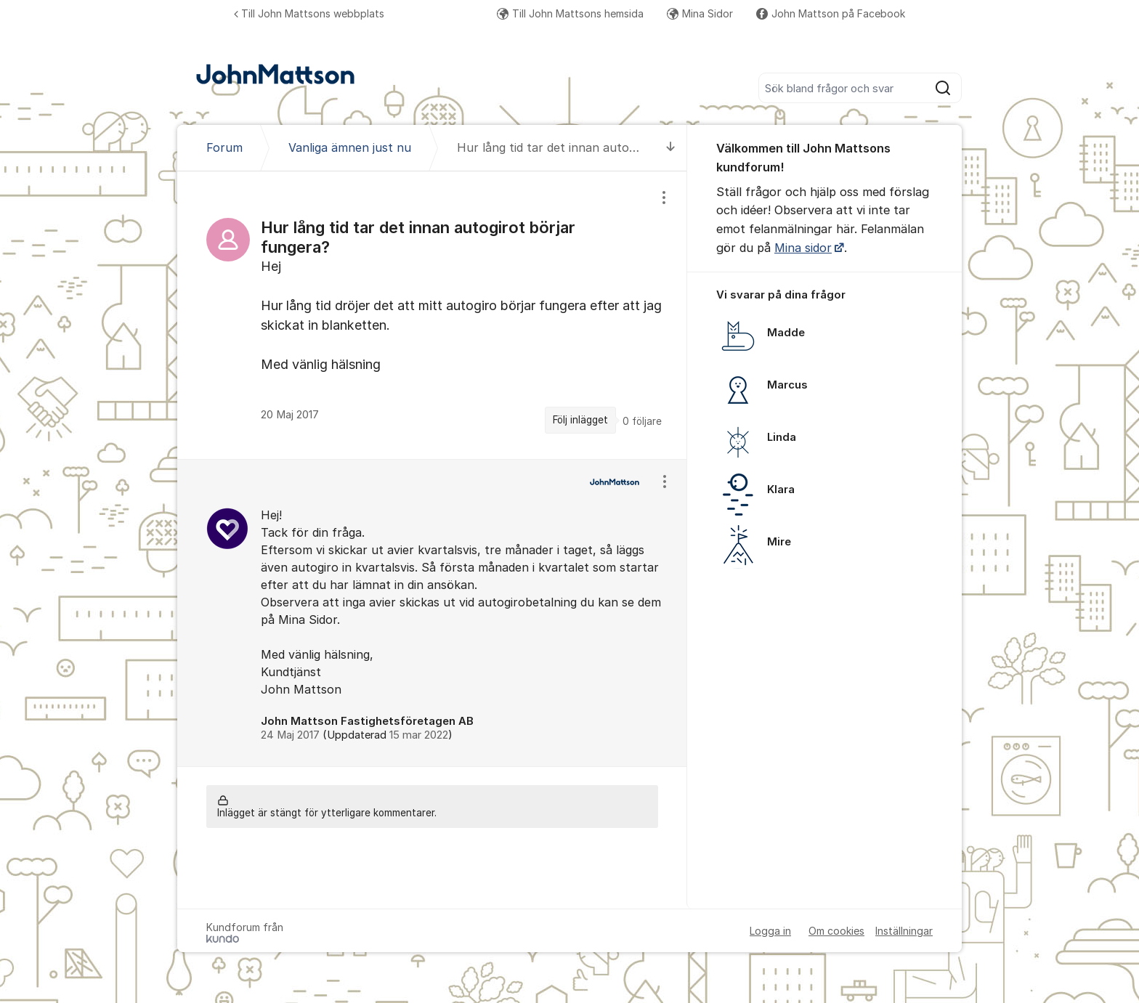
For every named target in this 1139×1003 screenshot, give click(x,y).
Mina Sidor (700, 13)
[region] (432, 315)
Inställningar (904, 931)
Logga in (770, 931)
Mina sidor (803, 247)
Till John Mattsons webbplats (309, 13)
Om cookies (836, 931)
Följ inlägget (580, 420)
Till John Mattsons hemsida (570, 13)
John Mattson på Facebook (830, 13)
